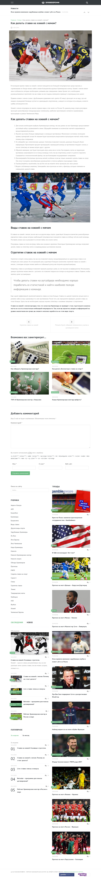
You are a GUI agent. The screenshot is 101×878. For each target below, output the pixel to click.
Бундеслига (15, 521)
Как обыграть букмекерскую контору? (25, 369)
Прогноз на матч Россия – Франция (65, 827)
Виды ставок (15, 524)
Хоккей (13, 608)
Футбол (13, 605)
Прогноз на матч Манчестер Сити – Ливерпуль (69, 627)
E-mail (42, 464)
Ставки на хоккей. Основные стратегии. (25, 660)
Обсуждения (17, 622)
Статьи (13, 582)
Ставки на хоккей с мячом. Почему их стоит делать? (36, 677)
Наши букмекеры (17, 547)
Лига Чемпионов (16, 543)
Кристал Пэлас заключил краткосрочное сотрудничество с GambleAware (67, 519)
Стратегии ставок (16, 586)
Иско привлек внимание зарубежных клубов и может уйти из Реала (35, 12)
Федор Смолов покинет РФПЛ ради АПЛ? (67, 762)
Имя (14, 464)
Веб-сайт (68, 464)
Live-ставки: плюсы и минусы (34, 689)
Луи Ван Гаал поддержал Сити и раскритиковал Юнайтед (69, 695)
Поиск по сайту (16, 486)
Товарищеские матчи (18, 593)
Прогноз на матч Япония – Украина (65, 794)
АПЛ (12, 509)
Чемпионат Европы (17, 612)
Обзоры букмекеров (18, 563)
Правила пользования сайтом (73, 872)
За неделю (15, 735)
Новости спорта (16, 559)
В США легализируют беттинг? (63, 553)
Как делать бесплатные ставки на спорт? (67, 369)
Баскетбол (14, 513)
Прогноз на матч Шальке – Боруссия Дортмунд (69, 585)
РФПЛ (13, 570)
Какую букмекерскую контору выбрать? (66, 400)
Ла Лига (13, 536)
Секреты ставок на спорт (19, 574)
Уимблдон (14, 597)
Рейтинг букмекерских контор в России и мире (35, 715)
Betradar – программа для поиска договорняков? (35, 703)
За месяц (25, 735)
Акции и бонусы (16, 505)
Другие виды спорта (18, 528)
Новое (30, 622)
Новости (13, 551)
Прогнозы (14, 566)
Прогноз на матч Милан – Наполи (64, 618)
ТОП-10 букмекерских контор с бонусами (26, 400)
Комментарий (16, 423)
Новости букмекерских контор (21, 555)
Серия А (13, 578)
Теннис (13, 589)
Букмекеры (14, 517)
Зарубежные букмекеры (19, 532)
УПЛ (12, 601)
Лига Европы (15, 540)
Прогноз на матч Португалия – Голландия (67, 859)
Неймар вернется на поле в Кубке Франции (68, 729)
